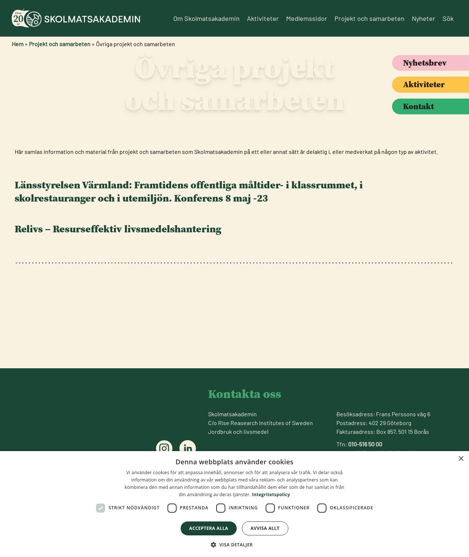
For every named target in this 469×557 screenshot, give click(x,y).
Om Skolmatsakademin (206, 18)
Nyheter (423, 18)
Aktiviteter (263, 18)
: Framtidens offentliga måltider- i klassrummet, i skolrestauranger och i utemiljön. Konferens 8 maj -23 (189, 254)
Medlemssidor (306, 18)
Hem (17, 43)
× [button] (461, 459)
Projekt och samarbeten (370, 18)
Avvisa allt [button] (265, 528)
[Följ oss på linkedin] (187, 448)
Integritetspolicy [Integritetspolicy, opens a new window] (271, 494)
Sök (448, 18)
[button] (234, 544)
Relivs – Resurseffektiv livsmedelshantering (118, 292)
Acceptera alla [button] (208, 528)
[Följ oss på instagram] (164, 448)
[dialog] (234, 504)
